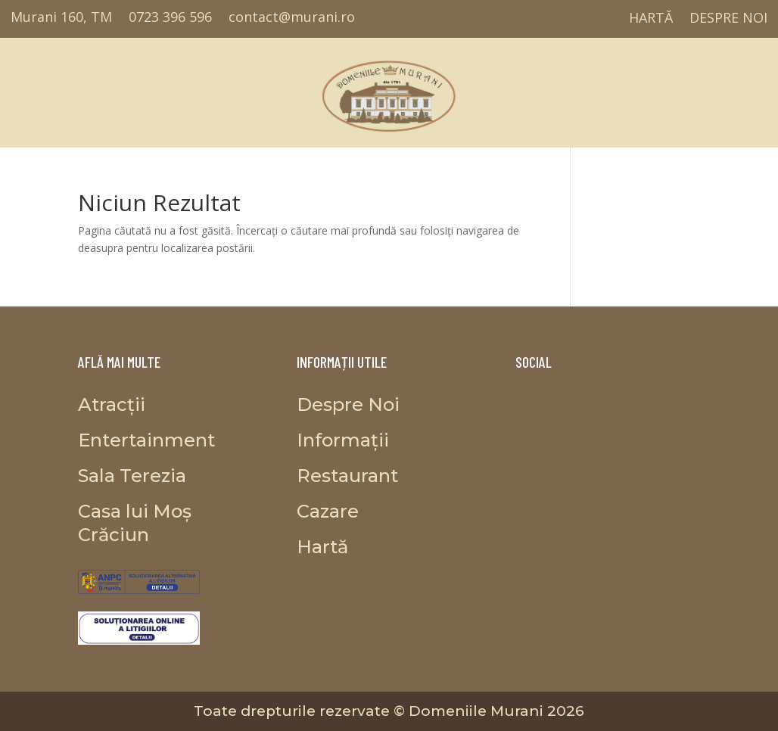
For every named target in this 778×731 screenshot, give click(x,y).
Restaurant (260, 88)
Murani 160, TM (61, 18)
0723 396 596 (170, 18)
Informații (754, 88)
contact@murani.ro (291, 18)
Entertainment (112, 88)
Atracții (43, 88)
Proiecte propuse (524, 88)
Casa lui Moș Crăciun (620, 88)
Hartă (651, 19)
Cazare (697, 88)
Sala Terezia (189, 88)
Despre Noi (729, 19)
